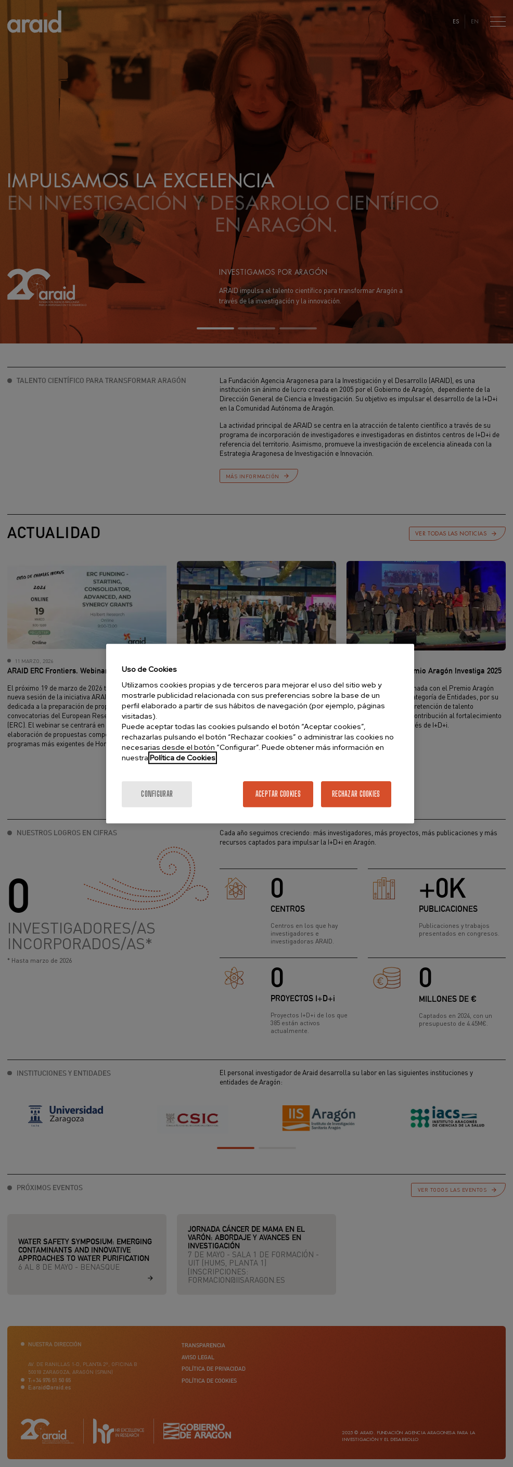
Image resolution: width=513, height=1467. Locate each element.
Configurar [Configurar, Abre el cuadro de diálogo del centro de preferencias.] (157, 793)
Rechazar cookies (356, 793)
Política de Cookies (182, 757)
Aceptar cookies (278, 793)
